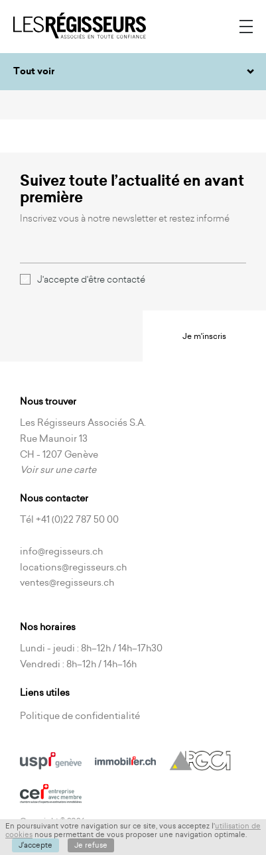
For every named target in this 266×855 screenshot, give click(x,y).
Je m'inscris (204, 336)
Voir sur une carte (58, 469)
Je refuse (90, 845)
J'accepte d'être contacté (82, 279)
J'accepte (35, 845)
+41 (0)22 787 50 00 (77, 519)
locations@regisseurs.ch (73, 567)
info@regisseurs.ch (61, 551)
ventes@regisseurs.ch (67, 582)
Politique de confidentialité (80, 715)
